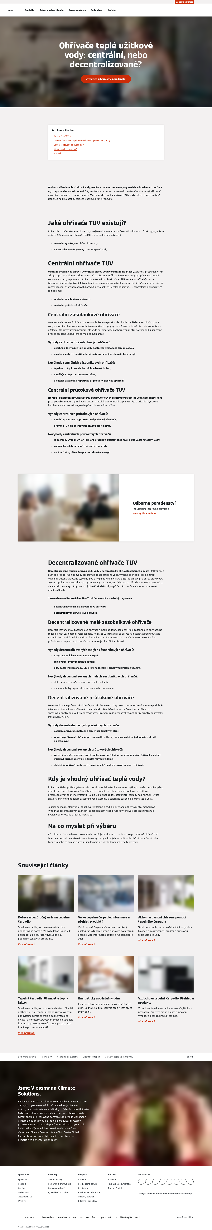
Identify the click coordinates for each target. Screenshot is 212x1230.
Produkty (29, 10)
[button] (189, 1057)
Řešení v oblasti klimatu (52, 10)
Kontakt (112, 10)
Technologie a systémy (67, 1056)
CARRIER (45, 1227)
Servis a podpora (77, 10)
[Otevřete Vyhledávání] (192, 10)
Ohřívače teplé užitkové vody (119, 1056)
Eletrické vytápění (91, 1056)
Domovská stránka (27, 1056)
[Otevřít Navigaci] (10, 10)
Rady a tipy (96, 10)
